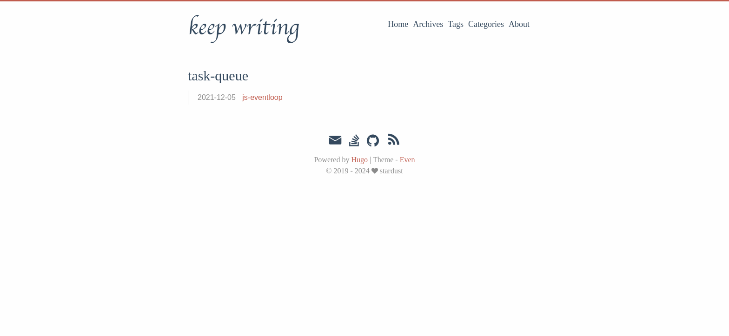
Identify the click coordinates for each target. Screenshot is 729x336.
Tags (456, 24)
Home (398, 24)
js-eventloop (262, 97)
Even (407, 160)
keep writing (243, 27)
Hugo (359, 160)
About (519, 24)
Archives (428, 24)
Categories (486, 24)
